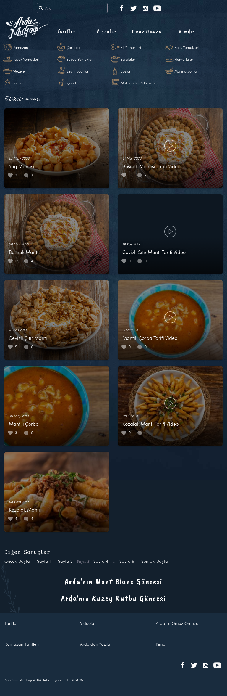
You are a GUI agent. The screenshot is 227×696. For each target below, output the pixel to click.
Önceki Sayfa (17, 561)
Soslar (126, 71)
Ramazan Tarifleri (21, 644)
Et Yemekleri (131, 47)
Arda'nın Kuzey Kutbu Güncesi (113, 598)
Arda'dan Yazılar (96, 644)
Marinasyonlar (186, 71)
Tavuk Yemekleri (26, 59)
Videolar (106, 31)
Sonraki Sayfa (154, 561)
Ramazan (20, 47)
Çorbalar (74, 47)
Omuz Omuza (147, 31)
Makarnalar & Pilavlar (138, 83)
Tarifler (66, 31)
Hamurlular (183, 59)
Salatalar (128, 59)
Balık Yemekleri (186, 47)
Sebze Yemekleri (80, 59)
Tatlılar (18, 83)
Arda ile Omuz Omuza (177, 623)
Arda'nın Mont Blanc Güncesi (114, 581)
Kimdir (187, 31)
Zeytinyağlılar (78, 71)
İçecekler (74, 83)
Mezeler (19, 71)
